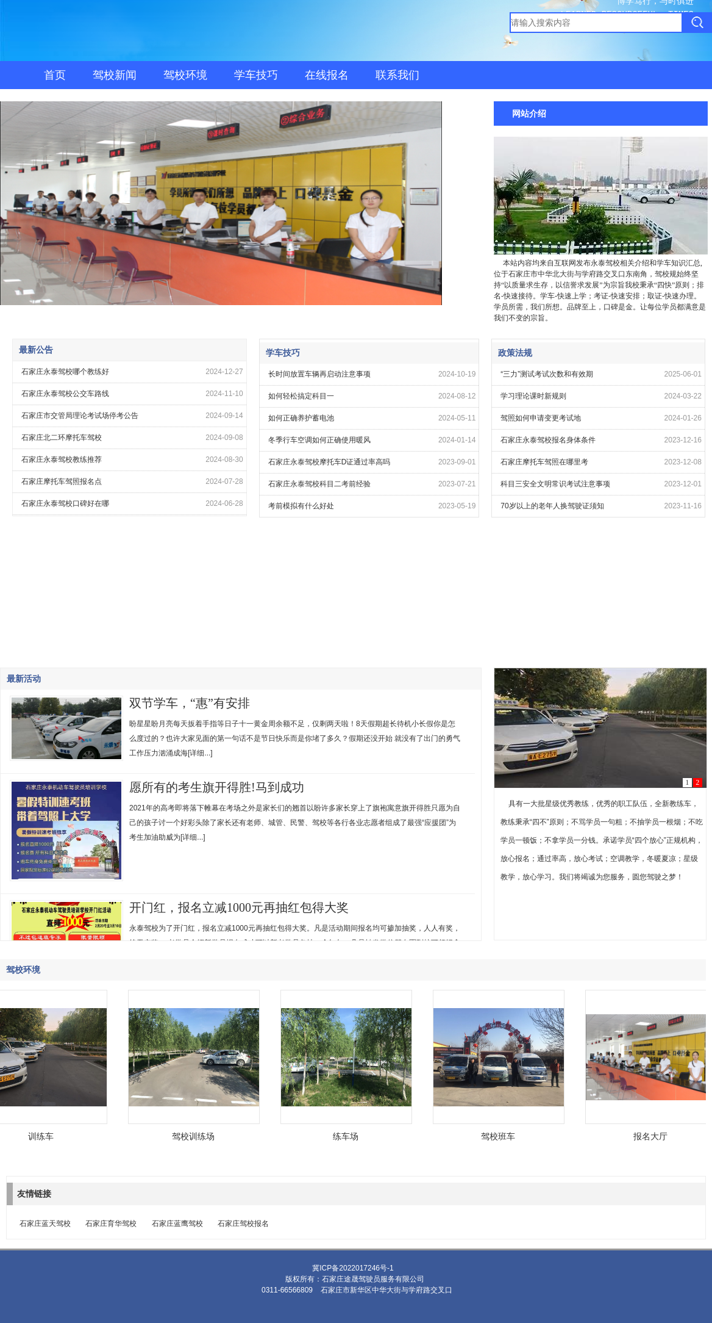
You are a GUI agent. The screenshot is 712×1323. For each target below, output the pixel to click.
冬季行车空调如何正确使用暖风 (319, 440)
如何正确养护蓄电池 (301, 418)
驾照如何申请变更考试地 (540, 418)
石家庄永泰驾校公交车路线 (65, 393)
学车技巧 (256, 75)
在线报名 (327, 75)
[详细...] (200, 753)
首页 (55, 75)
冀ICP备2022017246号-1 (352, 1268)
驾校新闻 (115, 75)
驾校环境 (185, 75)
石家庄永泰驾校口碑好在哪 (65, 503)
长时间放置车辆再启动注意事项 (319, 374)
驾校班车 (500, 1136)
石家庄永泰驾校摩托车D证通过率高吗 (329, 462)
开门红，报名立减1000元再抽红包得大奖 (239, 907)
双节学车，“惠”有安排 (189, 703)
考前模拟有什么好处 (301, 506)
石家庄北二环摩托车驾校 (61, 437)
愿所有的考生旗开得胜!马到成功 (216, 787)
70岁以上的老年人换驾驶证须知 (551, 506)
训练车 (42, 1136)
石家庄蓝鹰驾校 (177, 1223)
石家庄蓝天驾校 (45, 1223)
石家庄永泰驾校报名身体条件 (548, 440)
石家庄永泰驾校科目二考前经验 (319, 484)
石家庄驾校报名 (243, 1223)
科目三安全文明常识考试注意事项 (555, 484)
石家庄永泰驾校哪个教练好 (65, 371)
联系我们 (397, 75)
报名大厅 (652, 1136)
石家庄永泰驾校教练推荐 (61, 459)
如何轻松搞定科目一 (301, 396)
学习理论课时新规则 (533, 396)
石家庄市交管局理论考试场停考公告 (79, 415)
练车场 (347, 1136)
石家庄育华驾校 (111, 1223)
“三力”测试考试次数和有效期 (546, 374)
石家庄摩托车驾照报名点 (61, 481)
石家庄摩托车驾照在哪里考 (544, 462)
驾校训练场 (195, 1136)
